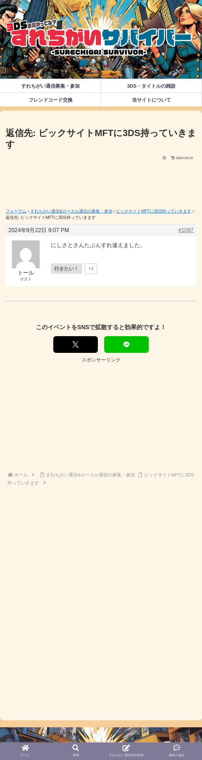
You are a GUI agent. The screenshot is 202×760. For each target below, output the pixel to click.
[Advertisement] (101, 182)
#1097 (186, 230)
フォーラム (16, 211)
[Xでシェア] (75, 344)
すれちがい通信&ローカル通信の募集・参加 (71, 211)
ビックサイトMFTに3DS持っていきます (153, 211)
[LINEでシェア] (126, 344)
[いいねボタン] (66, 268)
